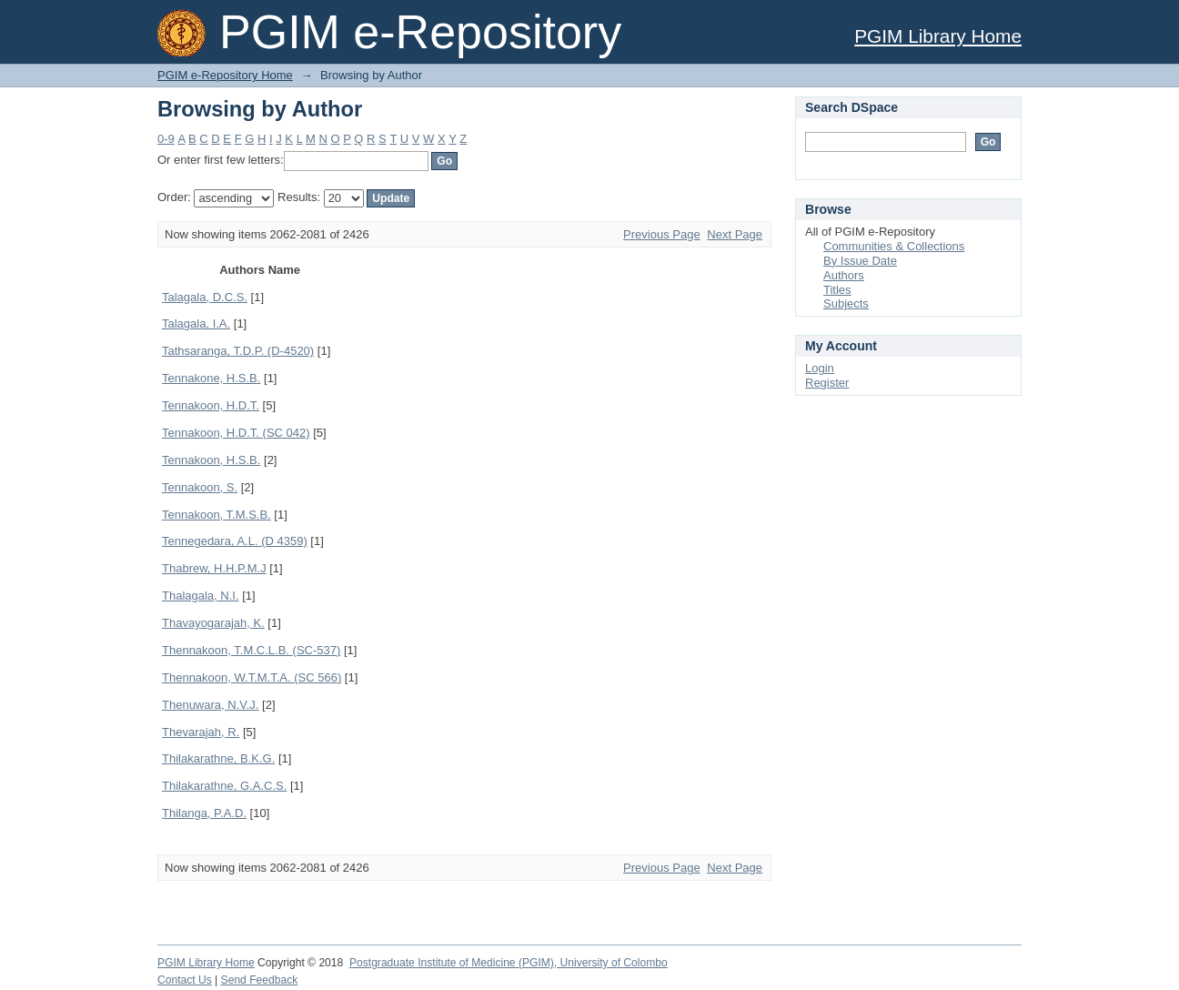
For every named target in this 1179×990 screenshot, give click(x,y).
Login (819, 368)
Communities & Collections (893, 246)
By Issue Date (860, 261)
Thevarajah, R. (200, 732)
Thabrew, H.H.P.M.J (214, 568)
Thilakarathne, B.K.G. (218, 758)
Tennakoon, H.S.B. (211, 460)
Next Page (734, 234)
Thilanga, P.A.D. (204, 813)
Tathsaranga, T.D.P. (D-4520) (238, 351)
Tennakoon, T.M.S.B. (216, 514)
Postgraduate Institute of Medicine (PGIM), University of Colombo (508, 962)
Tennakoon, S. (199, 487)
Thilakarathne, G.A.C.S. (224, 786)
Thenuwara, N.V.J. (210, 705)
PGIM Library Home (938, 35)
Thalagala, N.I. (200, 595)
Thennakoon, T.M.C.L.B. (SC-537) (251, 650)
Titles (837, 290)
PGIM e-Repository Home (225, 75)
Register (827, 382)
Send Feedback (259, 980)
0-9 (166, 139)
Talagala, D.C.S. (204, 297)
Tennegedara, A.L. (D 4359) (234, 541)
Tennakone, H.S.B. (211, 378)
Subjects (846, 303)
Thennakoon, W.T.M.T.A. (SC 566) (251, 677)
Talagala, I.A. (196, 323)
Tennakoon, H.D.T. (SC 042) (236, 432)
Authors (843, 275)
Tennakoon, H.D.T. (210, 405)
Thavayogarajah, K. (213, 623)
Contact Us (184, 980)
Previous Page (661, 234)
